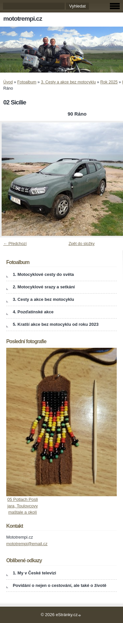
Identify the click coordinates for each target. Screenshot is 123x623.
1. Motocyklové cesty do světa (43, 274)
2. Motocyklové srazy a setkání (44, 286)
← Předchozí (15, 243)
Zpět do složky (82, 243)
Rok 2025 (109, 82)
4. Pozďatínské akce (33, 311)
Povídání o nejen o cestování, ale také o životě (59, 585)
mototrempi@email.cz (27, 543)
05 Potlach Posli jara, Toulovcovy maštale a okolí (22, 506)
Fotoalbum (26, 82)
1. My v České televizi (34, 572)
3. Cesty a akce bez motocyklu (68, 82)
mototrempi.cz (22, 18)
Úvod (8, 82)
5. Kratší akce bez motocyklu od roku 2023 (56, 324)
